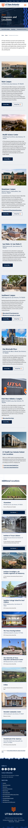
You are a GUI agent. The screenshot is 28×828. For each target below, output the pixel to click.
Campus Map (7, 104)
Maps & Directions (6, 785)
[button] (26, 1)
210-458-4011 (10, 777)
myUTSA (22, 1)
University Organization (7, 788)
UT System (17, 821)
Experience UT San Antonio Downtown (12, 210)
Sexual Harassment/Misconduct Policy (11, 794)
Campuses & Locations (22, 29)
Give (14, 1)
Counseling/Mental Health (8, 798)
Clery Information (6, 796)
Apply (10, 1)
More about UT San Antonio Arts (11, 313)
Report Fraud (5, 790)
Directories (5, 787)
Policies (15, 819)
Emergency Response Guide (8, 819)
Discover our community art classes (11, 315)
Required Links (11, 821)
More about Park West (8, 418)
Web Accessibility (21, 819)
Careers (4, 783)
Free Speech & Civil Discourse (9, 802)
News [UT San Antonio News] (18, 1)
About (6, 35)
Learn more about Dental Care (11, 467)
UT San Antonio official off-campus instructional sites (13, 751)
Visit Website (17, 512)
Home (3, 35)
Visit (7, 1)
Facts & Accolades (6, 29)
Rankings (13, 29)
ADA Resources (6, 800)
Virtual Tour (18, 104)
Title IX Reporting (6, 792)
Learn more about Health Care (11, 465)
